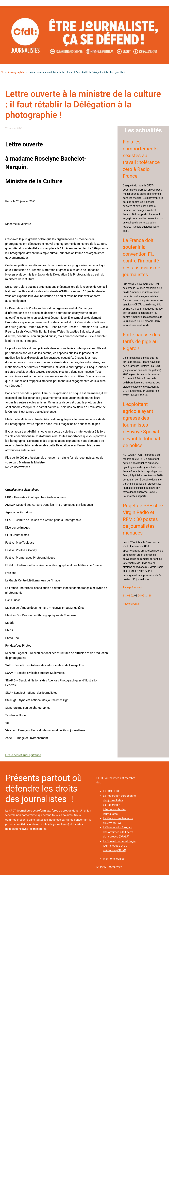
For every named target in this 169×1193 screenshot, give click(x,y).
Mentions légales (113, 858)
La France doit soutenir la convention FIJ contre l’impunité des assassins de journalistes (141, 257)
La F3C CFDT (111, 791)
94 (139, 595)
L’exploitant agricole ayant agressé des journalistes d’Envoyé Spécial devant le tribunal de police (141, 424)
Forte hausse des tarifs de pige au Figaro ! (141, 341)
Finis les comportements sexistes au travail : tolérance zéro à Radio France (141, 159)
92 (132, 595)
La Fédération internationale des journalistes (114, 809)
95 (142, 595)
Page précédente (132, 587)
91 (128, 595)
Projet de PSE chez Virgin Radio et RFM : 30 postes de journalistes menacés (143, 519)
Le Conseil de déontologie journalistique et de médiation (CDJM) (119, 845)
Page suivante (131, 603)
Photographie (16, 72)
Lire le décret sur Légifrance (23, 755)
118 (149, 595)
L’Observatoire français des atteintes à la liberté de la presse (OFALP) (118, 832)
